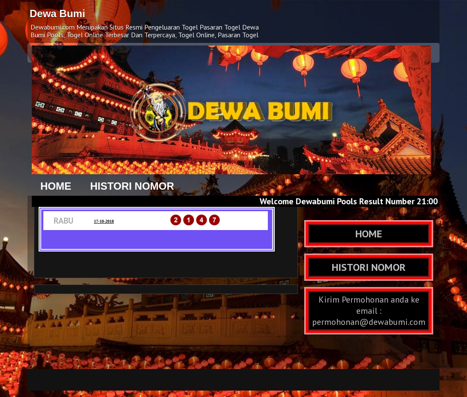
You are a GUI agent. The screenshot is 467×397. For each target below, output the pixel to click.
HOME (55, 186)
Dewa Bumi (57, 13)
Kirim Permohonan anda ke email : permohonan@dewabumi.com (368, 310)
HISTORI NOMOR (132, 186)
